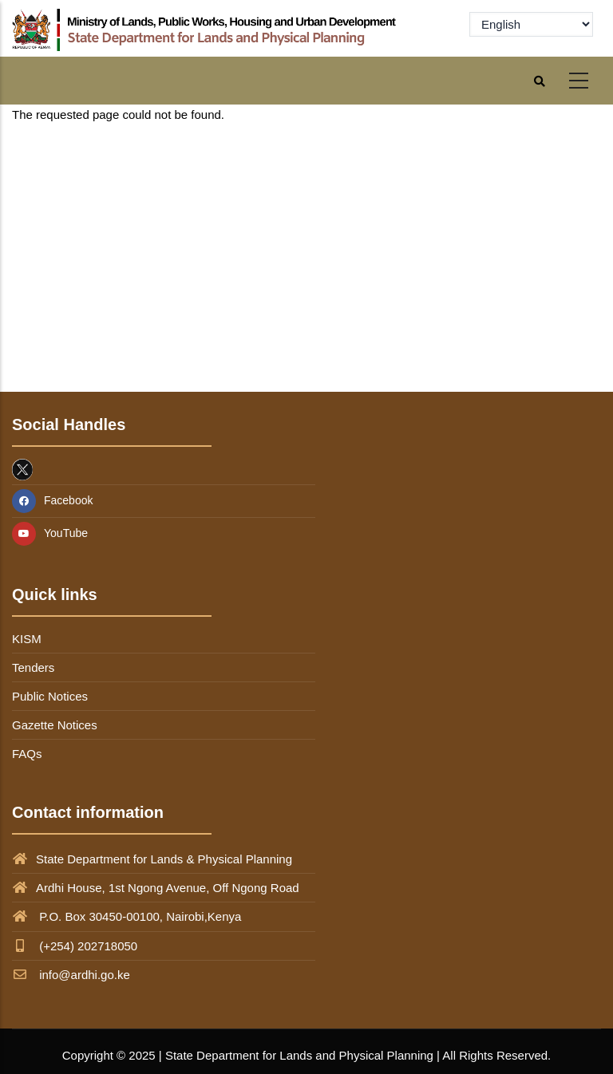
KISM (27, 639)
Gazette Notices (54, 725)
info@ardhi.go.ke (71, 974)
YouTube (50, 533)
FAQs (27, 753)
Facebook (52, 500)
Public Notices (50, 696)
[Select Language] (531, 24)
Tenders (33, 667)
